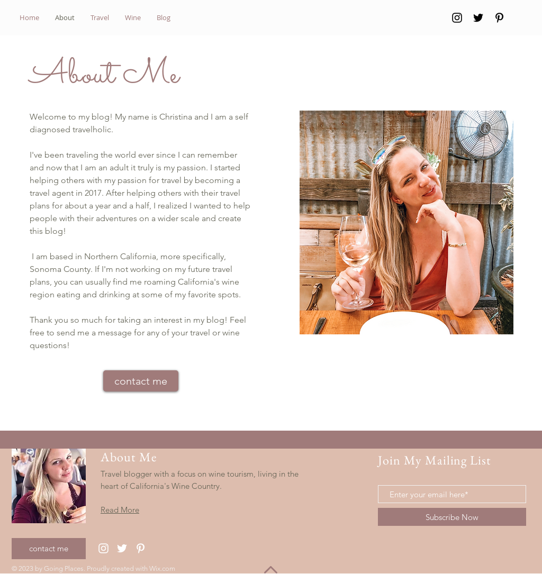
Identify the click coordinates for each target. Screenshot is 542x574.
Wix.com (162, 568)
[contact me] (140, 380)
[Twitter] (478, 17)
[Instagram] (457, 17)
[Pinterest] (499, 17)
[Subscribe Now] (452, 517)
